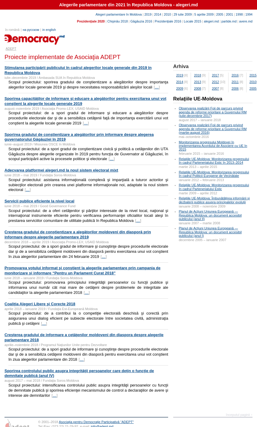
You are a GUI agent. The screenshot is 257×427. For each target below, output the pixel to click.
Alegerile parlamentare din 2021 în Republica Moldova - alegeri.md (128, 4)
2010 (167, 14)
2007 (215, 88)
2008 (197, 88)
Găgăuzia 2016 (141, 21)
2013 (197, 82)
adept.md (17, 37)
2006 (235, 88)
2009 (179, 88)
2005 (219, 14)
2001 (229, 14)
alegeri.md (211, 21)
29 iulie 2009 (183, 14)
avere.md (245, 21)
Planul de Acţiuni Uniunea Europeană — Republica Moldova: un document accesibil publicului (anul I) (210, 231)
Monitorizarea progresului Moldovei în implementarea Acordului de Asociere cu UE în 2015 (213, 145)
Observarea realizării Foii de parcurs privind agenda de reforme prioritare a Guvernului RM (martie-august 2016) (212, 128)
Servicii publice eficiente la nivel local (39, 201)
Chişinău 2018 (117, 21)
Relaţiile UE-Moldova (197, 99)
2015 (253, 75)
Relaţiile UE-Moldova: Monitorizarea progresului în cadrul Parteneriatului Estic (214, 186)
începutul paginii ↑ (239, 415)
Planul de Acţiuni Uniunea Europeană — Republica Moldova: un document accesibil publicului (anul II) (210, 215)
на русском (31, 29)
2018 (197, 75)
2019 (148, 14)
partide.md (229, 21)
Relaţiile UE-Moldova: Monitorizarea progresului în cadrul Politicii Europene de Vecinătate (214, 174)
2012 (215, 82)
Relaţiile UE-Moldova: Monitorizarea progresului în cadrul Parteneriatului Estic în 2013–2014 (214, 160)
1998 (239, 14)
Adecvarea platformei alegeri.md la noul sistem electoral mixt (61, 170)
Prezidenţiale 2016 (168, 21)
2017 (215, 75)
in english (49, 29)
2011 (235, 82)
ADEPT (11, 48)
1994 (248, 14)
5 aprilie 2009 (203, 14)
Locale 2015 (192, 21)
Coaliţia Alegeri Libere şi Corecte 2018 (40, 304)
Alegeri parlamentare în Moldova (118, 14)
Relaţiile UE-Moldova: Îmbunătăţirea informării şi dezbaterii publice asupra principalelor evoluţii (214, 200)
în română (12, 29)
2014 (157, 14)
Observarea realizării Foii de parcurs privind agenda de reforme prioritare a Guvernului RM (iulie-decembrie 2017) (212, 111)
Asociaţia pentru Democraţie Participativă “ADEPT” (96, 422)
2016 (235, 75)
